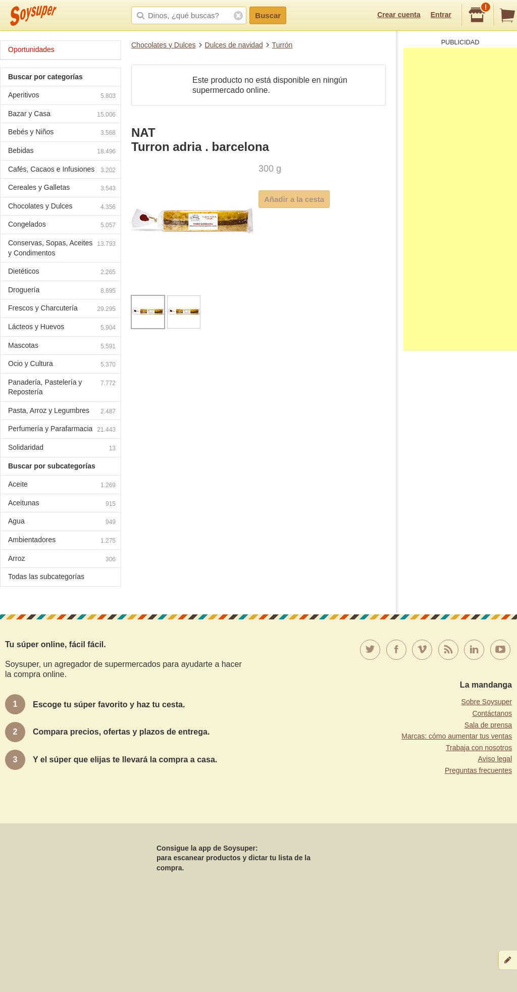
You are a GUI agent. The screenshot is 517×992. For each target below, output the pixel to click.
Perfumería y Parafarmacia (62, 430)
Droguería (62, 291)
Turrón (282, 45)
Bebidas (62, 151)
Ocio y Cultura (62, 364)
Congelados (62, 225)
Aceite (62, 485)
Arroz (62, 559)
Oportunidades (31, 49)
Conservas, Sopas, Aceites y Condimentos (62, 248)
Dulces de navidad (234, 45)
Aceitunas (62, 504)
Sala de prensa (488, 725)
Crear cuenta (399, 15)
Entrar (441, 15)
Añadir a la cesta (294, 199)
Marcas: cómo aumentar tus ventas (456, 736)
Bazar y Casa (62, 115)
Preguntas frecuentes (478, 770)
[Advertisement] (460, 199)
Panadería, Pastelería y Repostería (62, 387)
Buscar (268, 15)
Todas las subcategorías (46, 576)
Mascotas (62, 346)
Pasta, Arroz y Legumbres (62, 411)
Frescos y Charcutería (62, 309)
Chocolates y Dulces (163, 45)
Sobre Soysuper (486, 702)
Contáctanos (492, 713)
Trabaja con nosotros (479, 748)
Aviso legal (495, 759)
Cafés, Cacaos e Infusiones (62, 170)
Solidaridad (62, 448)
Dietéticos (62, 272)
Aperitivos (62, 96)
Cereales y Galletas (62, 188)
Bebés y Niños (62, 133)
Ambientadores (62, 541)
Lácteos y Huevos (62, 328)
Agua (62, 522)
